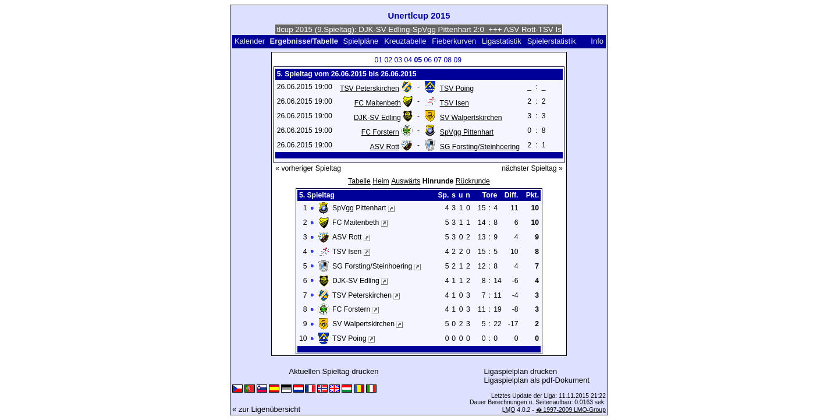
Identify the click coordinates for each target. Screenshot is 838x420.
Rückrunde (473, 181)
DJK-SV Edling (377, 118)
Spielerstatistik (552, 41)
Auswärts (405, 181)
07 (438, 60)
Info (597, 41)
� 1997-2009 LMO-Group (571, 410)
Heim (380, 181)
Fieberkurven (454, 41)
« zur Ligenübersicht (266, 409)
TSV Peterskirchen (369, 88)
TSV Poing (457, 88)
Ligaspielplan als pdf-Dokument (536, 380)
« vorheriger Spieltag (308, 168)
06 (428, 60)
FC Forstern (380, 132)
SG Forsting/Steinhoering (480, 147)
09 (457, 60)
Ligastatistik (501, 41)
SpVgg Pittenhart (466, 132)
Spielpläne (361, 41)
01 (378, 60)
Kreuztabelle (405, 41)
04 (408, 60)
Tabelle (359, 181)
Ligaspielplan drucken (521, 371)
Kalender (250, 41)
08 (447, 60)
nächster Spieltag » (532, 168)
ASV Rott (384, 147)
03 (398, 60)
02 (388, 60)
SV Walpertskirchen (471, 118)
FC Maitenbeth (377, 103)
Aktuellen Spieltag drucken (333, 371)
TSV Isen (454, 103)
